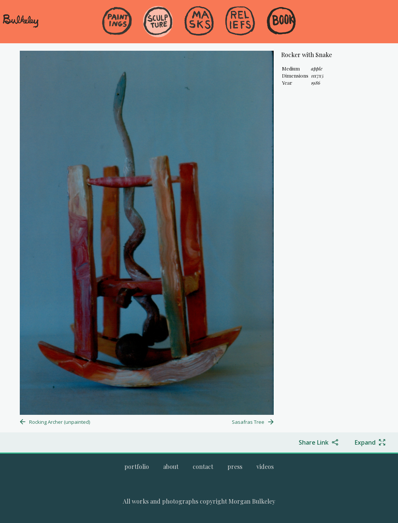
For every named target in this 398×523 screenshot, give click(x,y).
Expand (365, 442)
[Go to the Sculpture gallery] (158, 21)
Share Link (314, 442)
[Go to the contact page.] (203, 466)
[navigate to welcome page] (20, 26)
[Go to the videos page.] (265, 466)
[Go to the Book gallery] (281, 21)
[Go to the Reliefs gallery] (240, 21)
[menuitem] (117, 33)
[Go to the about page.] (170, 466)
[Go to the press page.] (234, 466)
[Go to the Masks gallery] (199, 21)
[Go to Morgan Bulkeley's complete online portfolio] (136, 466)
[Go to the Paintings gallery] (117, 21)
